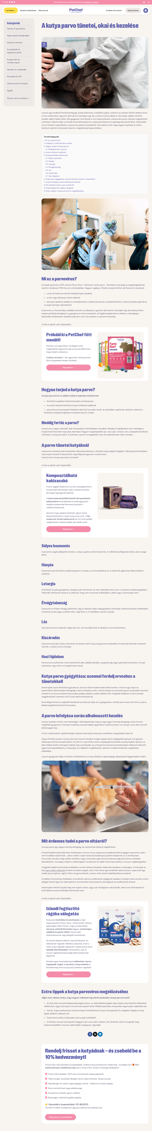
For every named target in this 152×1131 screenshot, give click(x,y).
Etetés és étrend (14, 42)
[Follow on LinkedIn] (12, 2)
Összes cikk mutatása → (18, 98)
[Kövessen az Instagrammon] (5, 2)
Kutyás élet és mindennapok (13, 61)
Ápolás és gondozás (16, 28)
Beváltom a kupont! (91, 2)
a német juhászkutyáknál (133, 302)
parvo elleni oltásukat (55, 870)
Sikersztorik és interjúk (17, 83)
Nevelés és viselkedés (16, 69)
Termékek (10, 10)
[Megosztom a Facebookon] (90, 1034)
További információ (114, 10)
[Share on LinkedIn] (100, 1034)
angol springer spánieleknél (59, 305)
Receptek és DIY (14, 76)
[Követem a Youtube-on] (14, 2)
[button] (133, 10)
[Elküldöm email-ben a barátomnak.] (95, 1034)
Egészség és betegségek (18, 35)
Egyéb (10, 90)
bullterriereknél (114, 302)
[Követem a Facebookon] (3, 2)
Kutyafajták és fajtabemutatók (14, 51)
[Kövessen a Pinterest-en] (9, 2)
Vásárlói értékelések (28, 10)
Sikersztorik (43, 10)
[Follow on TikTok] (7, 2)
